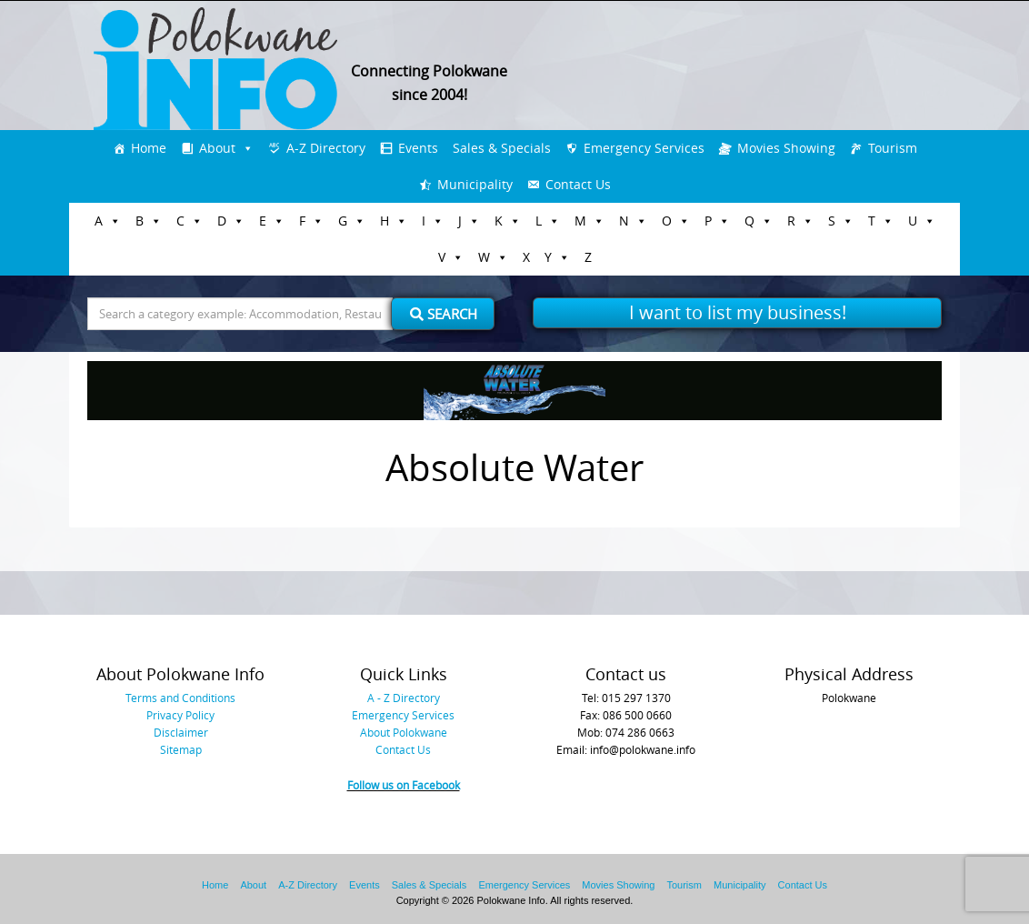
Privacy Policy (180, 715)
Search (443, 314)
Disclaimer (181, 732)
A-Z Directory (325, 147)
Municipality (475, 184)
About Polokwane (403, 732)
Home (148, 147)
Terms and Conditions (180, 697)
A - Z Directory (403, 697)
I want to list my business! (737, 312)
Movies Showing (786, 147)
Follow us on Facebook (403, 785)
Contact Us (578, 184)
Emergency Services (644, 147)
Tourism (892, 147)
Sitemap (181, 749)
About (217, 147)
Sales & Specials (502, 147)
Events (418, 147)
